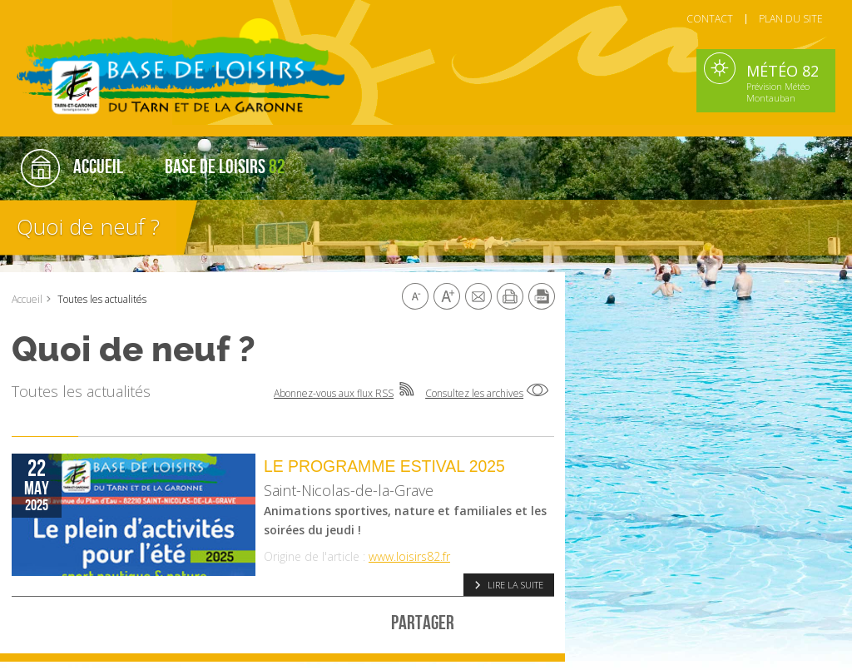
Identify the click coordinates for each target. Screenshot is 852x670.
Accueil (27, 299)
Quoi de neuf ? (88, 226)
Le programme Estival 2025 (384, 466)
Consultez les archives (474, 393)
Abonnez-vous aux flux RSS (334, 393)
